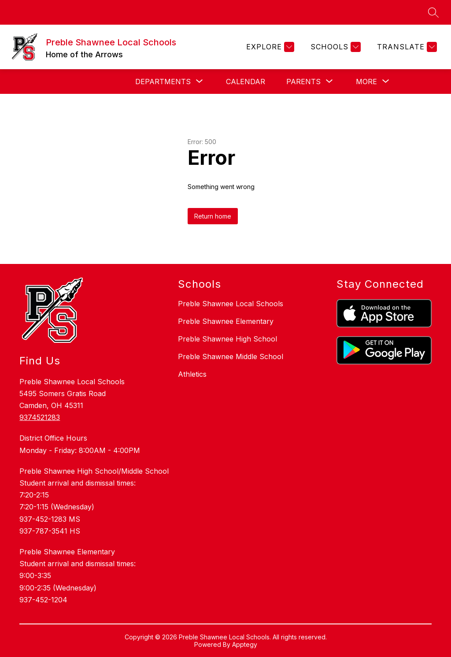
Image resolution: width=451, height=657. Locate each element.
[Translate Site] (406, 46)
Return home (212, 216)
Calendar (245, 81)
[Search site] (433, 12)
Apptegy (244, 644)
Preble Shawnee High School (227, 338)
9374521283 (39, 417)
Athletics (192, 374)
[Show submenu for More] (366, 81)
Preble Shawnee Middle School (230, 356)
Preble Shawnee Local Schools (230, 303)
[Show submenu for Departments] (163, 81)
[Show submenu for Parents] (303, 81)
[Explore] (269, 46)
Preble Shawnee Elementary (226, 321)
